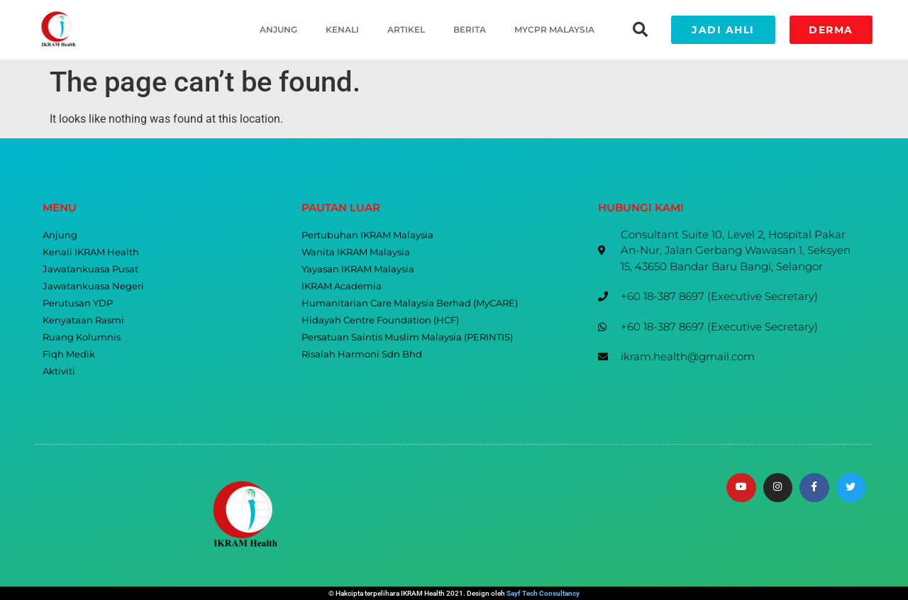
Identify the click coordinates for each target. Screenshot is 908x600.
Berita (469, 29)
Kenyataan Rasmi (83, 320)
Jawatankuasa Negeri (93, 286)
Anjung (278, 29)
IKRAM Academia (341, 286)
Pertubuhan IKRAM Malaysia (367, 235)
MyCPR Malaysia (554, 29)
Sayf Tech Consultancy (543, 593)
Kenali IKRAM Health (91, 252)
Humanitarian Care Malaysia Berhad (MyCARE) (409, 303)
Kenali (342, 29)
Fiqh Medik (69, 354)
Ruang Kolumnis (82, 337)
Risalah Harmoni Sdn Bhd (361, 354)
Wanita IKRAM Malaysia (355, 252)
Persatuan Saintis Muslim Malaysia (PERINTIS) (407, 337)
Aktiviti (59, 371)
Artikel (406, 29)
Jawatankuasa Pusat (90, 269)
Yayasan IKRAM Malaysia (357, 269)
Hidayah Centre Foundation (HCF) (380, 320)
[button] (640, 29)
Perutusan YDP (78, 303)
